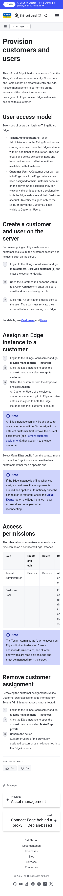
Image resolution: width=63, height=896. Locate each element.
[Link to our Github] (14, 884)
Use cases (31, 851)
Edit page (10, 785)
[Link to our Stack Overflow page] (27, 884)
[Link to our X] (51, 884)
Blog (31, 856)
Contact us (31, 867)
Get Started (31, 840)
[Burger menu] (57, 15)
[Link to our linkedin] (45, 884)
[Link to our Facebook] (33, 884)
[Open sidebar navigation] (5, 26)
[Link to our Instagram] (39, 884)
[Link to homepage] (25, 16)
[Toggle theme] (39, 15)
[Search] (46, 15)
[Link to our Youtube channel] (21, 884)
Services (31, 862)
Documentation (31, 845)
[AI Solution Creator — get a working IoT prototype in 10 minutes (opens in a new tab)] (31, 4)
